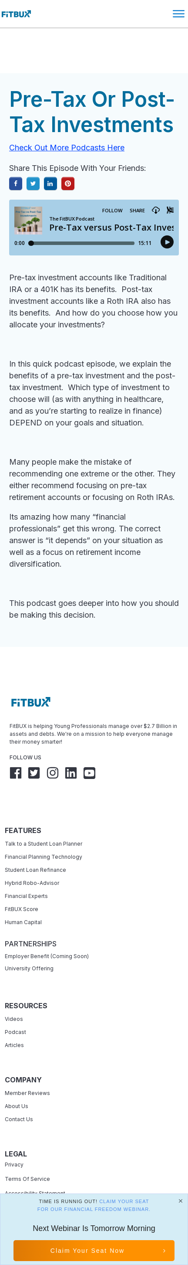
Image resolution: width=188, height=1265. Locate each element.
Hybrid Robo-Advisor (32, 857)
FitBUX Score (21, 884)
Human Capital (23, 897)
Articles (14, 1020)
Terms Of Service (27, 1153)
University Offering (29, 943)
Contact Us (19, 1094)
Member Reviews (27, 1067)
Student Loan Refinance (36, 844)
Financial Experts (26, 870)
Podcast (15, 1006)
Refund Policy (22, 1182)
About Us (16, 1081)
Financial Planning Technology (43, 831)
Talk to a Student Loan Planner (43, 818)
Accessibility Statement (35, 1168)
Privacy (14, 1139)
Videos (14, 993)
